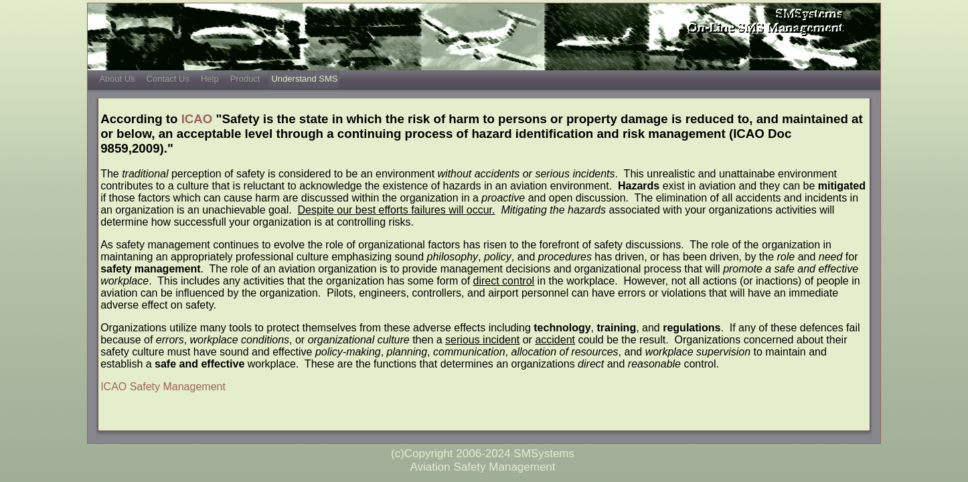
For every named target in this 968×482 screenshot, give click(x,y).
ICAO (197, 119)
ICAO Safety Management (163, 386)
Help (210, 79)
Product (245, 79)
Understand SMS (304, 79)
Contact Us (168, 79)
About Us (117, 79)
